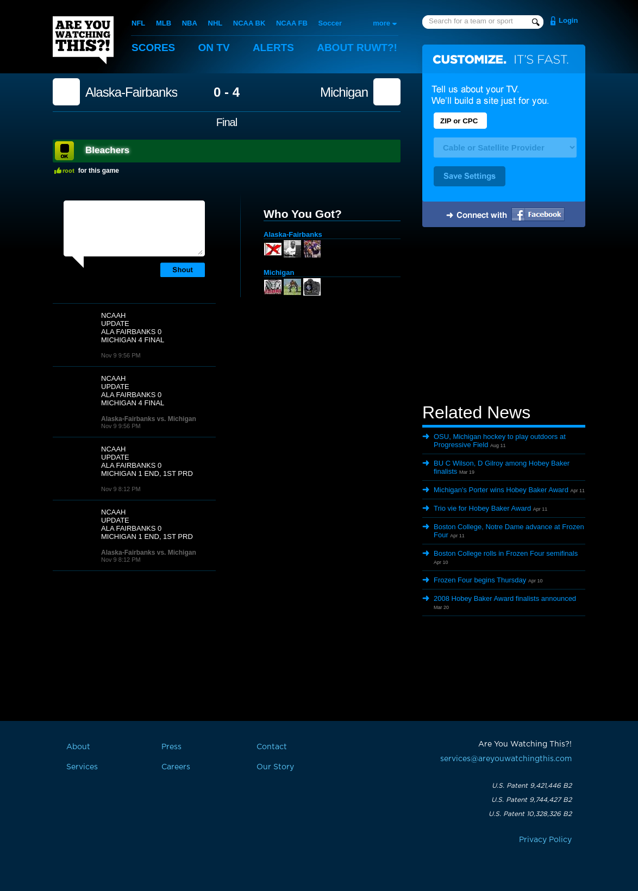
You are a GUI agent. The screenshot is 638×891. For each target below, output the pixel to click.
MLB (163, 23)
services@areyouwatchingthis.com (506, 759)
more (381, 23)
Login (568, 20)
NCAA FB (292, 23)
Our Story (275, 767)
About (357, 47)
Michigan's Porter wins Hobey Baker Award (501, 490)
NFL (138, 23)
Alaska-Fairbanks (131, 92)
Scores (153, 47)
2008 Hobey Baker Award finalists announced (505, 598)
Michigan (344, 92)
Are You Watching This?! (83, 40)
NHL (215, 23)
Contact (272, 747)
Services (82, 767)
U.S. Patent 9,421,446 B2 (532, 785)
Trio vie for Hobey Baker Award (482, 508)
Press (171, 747)
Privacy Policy (545, 840)
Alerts (273, 47)
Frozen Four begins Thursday (480, 580)
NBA (189, 23)
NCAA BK (249, 23)
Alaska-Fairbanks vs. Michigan (148, 419)
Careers (175, 767)
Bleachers (107, 150)
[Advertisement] (503, 317)
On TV (214, 47)
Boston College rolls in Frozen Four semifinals (506, 553)
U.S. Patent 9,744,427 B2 (531, 799)
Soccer (330, 23)
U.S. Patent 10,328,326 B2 (530, 814)
